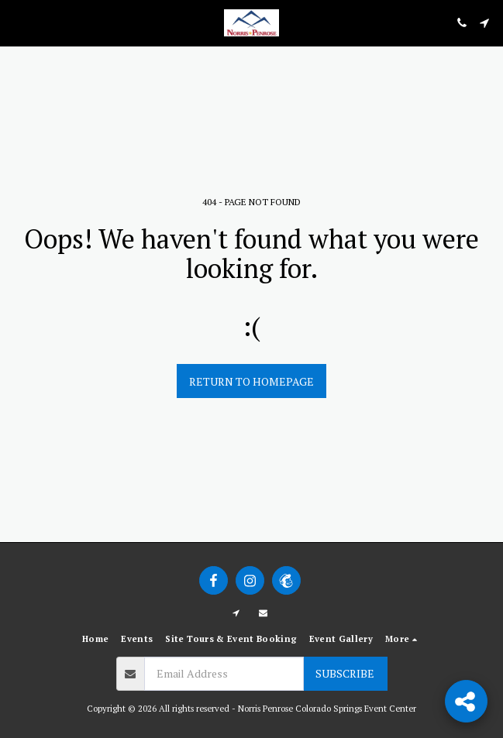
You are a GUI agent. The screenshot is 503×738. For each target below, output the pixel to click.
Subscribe (344, 673)
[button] (17, 22)
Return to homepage (251, 381)
